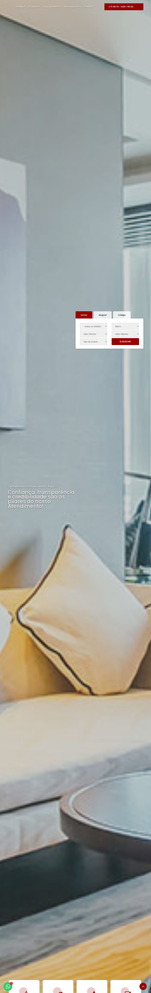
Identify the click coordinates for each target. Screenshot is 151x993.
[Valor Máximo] (125, 333)
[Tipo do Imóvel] (93, 341)
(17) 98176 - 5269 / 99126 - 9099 (121, 7)
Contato (89, 6)
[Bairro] (125, 326)
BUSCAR (125, 341)
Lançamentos (52, 6)
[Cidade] (93, 326)
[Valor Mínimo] (93, 333)
